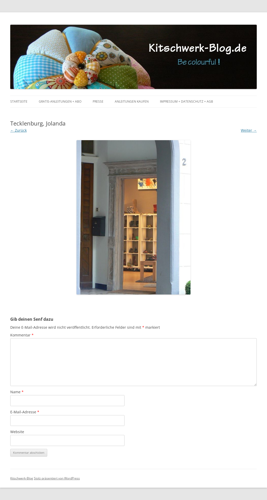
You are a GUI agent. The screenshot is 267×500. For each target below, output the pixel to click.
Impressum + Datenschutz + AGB (186, 101)
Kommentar (22, 335)
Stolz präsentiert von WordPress (57, 478)
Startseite (18, 101)
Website (17, 431)
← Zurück (18, 130)
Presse (98, 101)
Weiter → (249, 130)
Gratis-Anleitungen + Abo (60, 101)
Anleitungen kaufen (132, 101)
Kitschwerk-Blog (21, 478)
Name (17, 391)
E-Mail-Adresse (24, 411)
